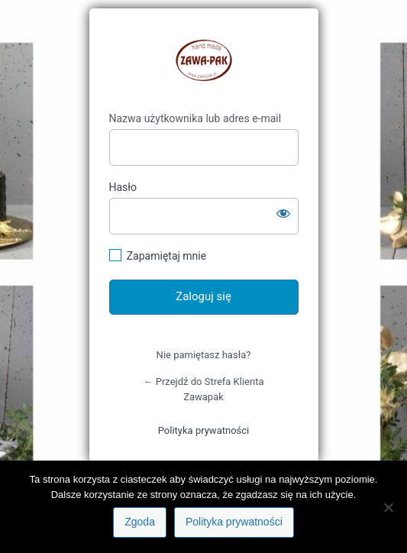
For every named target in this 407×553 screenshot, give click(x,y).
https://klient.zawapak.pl (204, 60)
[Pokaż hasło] (283, 213)
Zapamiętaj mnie (166, 256)
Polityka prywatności (203, 430)
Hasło (123, 187)
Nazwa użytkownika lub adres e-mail (195, 118)
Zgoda (139, 522)
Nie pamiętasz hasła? (204, 355)
